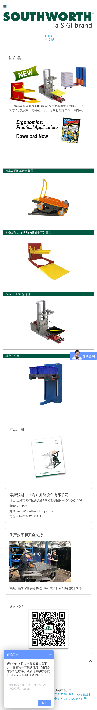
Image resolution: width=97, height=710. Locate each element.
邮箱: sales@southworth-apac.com (32, 511)
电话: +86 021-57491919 (25, 516)
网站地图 (82, 694)
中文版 (49, 40)
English (49, 35)
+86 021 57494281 (61, 694)
